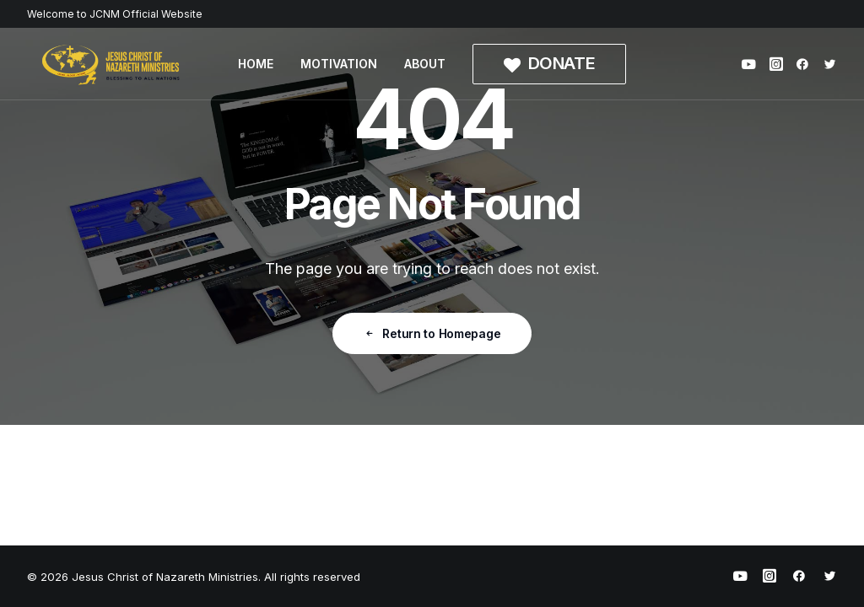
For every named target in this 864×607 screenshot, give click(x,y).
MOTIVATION (338, 63)
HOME (255, 63)
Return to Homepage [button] (432, 333)
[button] (751, 64)
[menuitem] (255, 64)
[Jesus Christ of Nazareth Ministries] (111, 64)
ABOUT (425, 63)
